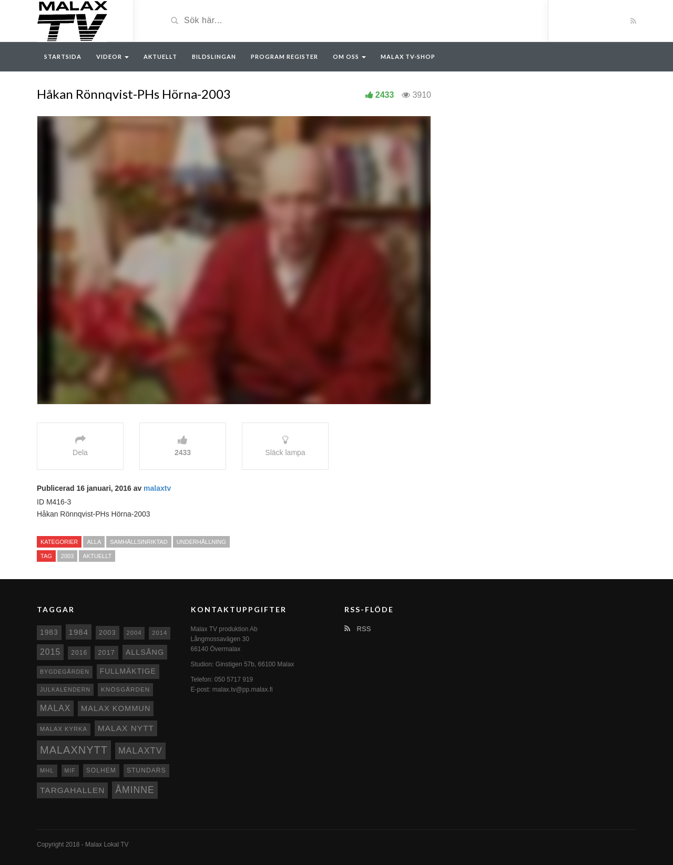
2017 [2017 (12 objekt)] (106, 652)
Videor (112, 56)
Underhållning (201, 542)
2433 (384, 94)
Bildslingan (214, 56)
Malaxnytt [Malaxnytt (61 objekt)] (74, 750)
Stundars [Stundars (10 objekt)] (146, 770)
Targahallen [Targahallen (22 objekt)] (72, 790)
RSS (357, 629)
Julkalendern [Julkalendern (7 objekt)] (65, 689)
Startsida (62, 56)
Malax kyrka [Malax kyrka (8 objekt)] (63, 729)
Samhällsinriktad (138, 542)
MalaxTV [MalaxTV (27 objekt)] (140, 750)
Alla (94, 542)
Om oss (349, 56)
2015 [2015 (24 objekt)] (50, 651)
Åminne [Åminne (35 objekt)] (134, 790)
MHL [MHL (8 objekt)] (47, 770)
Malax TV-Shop (408, 56)
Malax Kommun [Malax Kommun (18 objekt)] (115, 708)
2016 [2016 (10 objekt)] (79, 652)
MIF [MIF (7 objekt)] (70, 770)
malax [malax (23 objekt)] (55, 708)
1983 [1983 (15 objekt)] (49, 632)
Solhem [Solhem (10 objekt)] (101, 770)
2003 (67, 556)
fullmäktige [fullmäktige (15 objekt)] (128, 671)
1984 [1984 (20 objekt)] (79, 631)
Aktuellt (160, 56)
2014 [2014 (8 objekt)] (159, 633)
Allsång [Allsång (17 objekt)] (145, 652)
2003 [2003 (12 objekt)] (107, 632)
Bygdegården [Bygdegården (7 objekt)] (64, 671)
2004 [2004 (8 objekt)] (134, 633)
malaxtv (157, 488)
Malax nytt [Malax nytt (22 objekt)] (126, 728)
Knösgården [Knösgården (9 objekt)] (125, 689)
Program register (284, 56)
